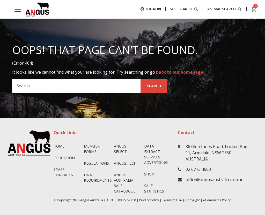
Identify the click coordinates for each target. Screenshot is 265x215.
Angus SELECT (120, 149)
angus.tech (125, 163)
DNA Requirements (97, 177)
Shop (149, 174)
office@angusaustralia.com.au (215, 179)
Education (64, 157)
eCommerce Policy (217, 200)
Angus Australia (91, 200)
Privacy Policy (149, 200)
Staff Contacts (63, 172)
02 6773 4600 (198, 169)
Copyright (192, 200)
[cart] (254, 9)
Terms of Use (172, 200)
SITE (184, 8)
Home (59, 146)
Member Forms (92, 149)
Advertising (156, 162)
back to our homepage (179, 72)
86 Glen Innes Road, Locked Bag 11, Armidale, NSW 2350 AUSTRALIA (216, 153)
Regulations (96, 163)
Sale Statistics (154, 188)
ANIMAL (224, 8)
